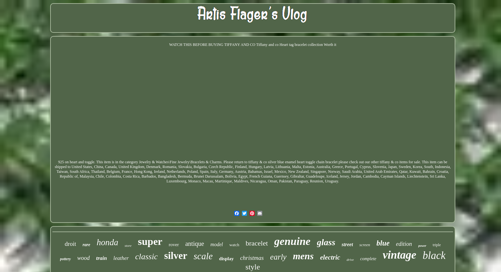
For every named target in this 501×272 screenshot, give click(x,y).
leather (121, 258)
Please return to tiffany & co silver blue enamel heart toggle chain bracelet (281, 162)
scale (203, 256)
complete (368, 258)
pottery (65, 259)
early (278, 257)
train (101, 258)
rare (86, 244)
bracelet (257, 243)
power (422, 245)
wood (83, 258)
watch (234, 244)
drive (350, 259)
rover (174, 244)
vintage (399, 255)
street (347, 244)
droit (70, 243)
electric (330, 257)
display (226, 258)
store (128, 245)
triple (437, 245)
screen (364, 244)
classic (146, 256)
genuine (292, 241)
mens (303, 256)
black (434, 255)
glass (326, 242)
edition (404, 244)
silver (175, 255)
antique (194, 243)
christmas (252, 257)
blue (382, 243)
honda (108, 242)
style (252, 267)
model (217, 244)
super (150, 241)
